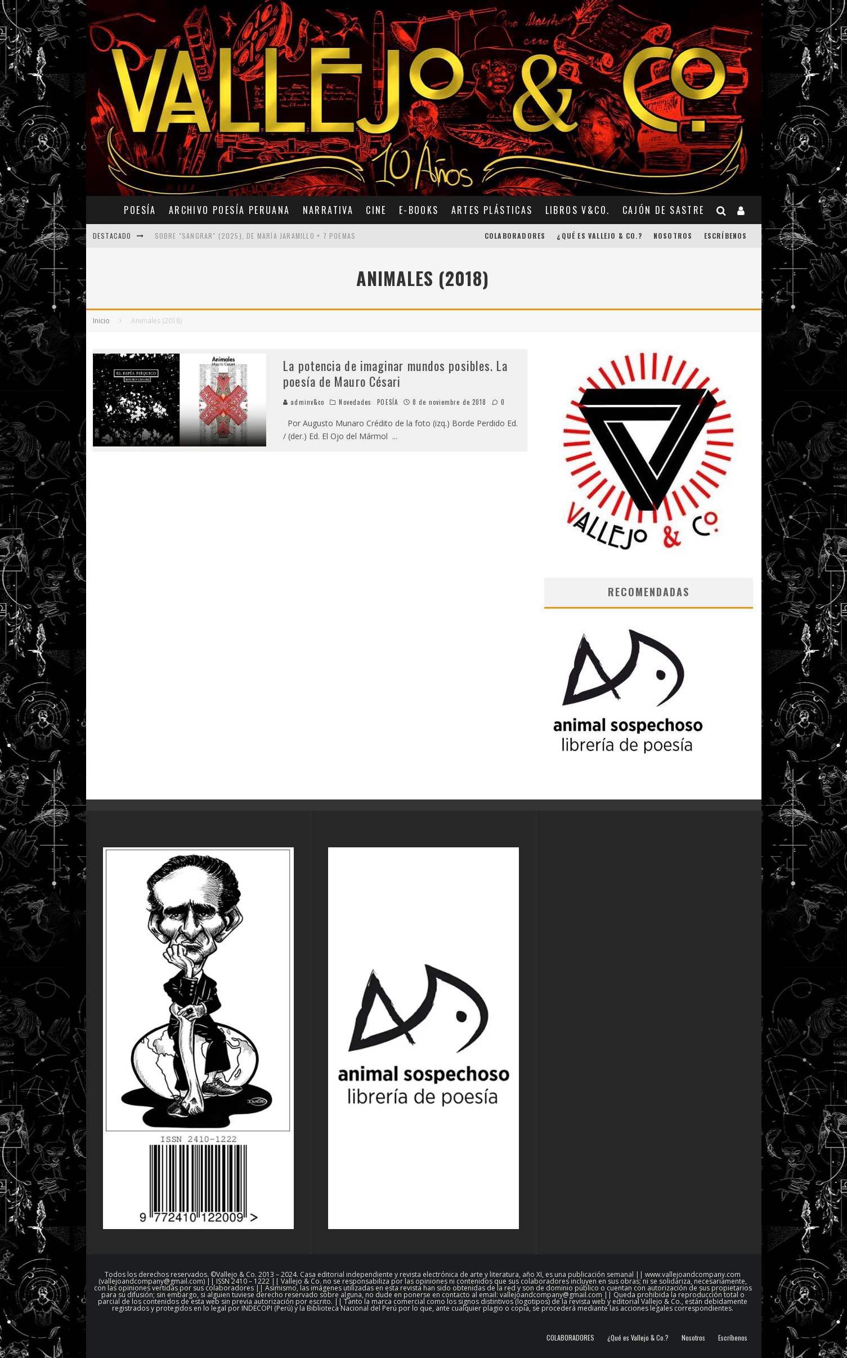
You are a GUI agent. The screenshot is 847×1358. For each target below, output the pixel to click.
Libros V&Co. (577, 210)
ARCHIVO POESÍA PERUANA (229, 210)
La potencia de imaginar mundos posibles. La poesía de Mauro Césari (395, 373)
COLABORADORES (515, 235)
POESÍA (140, 210)
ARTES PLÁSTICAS (492, 210)
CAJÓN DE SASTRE (663, 210)
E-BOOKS (419, 210)
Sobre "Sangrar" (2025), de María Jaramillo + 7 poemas (255, 235)
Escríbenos (725, 235)
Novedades (355, 402)
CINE (376, 210)
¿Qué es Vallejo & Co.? (599, 235)
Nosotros (673, 235)
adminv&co (303, 401)
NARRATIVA (328, 210)
